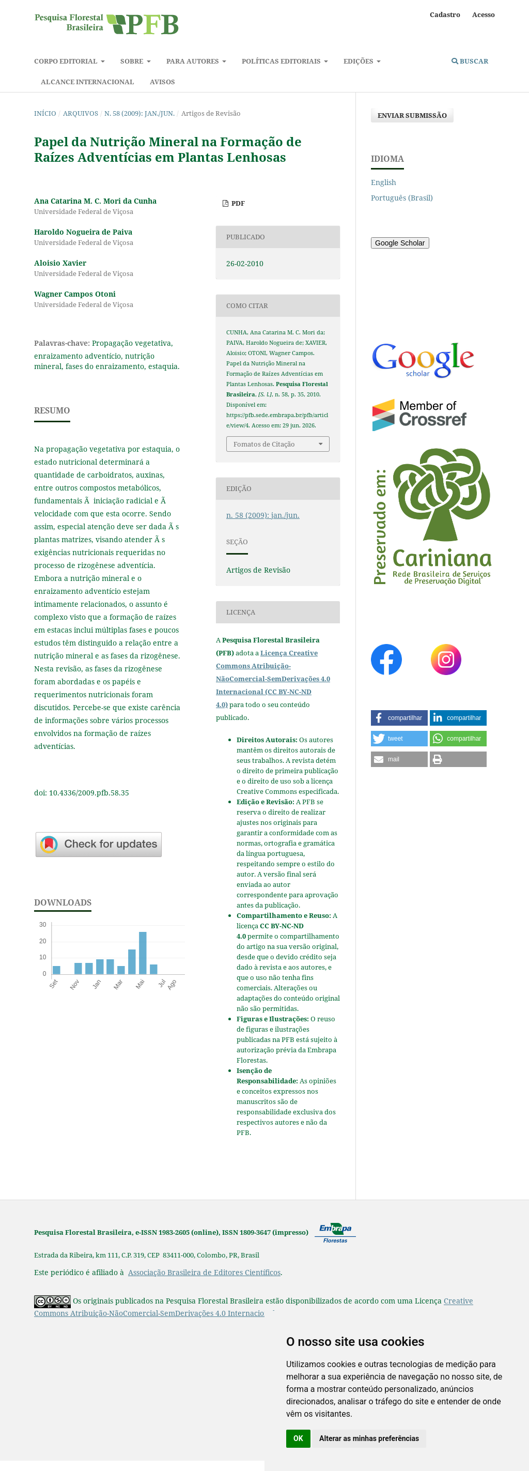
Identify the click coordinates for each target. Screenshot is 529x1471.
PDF (237, 203)
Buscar (470, 61)
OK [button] (298, 1438)
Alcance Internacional (87, 81)
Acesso (483, 14)
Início (45, 113)
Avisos (162, 81)
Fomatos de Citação (264, 444)
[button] (399, 718)
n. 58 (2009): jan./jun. (139, 113)
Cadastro (445, 14)
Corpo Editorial (66, 61)
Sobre (132, 61)
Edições (359, 61)
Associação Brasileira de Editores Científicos (204, 1272)
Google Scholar (400, 243)
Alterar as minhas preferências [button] (369, 1438)
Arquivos (80, 113)
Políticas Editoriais (282, 61)
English (383, 182)
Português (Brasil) (402, 198)
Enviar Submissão (412, 115)
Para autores (193, 61)
